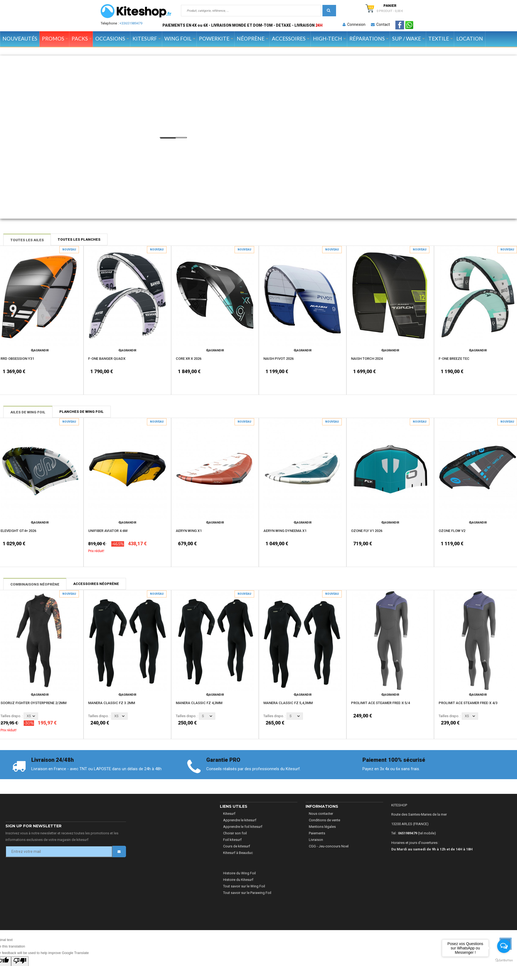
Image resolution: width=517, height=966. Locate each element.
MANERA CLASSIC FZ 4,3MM (199, 703)
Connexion (354, 24)
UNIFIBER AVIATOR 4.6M (107, 531)
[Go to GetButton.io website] (504, 960)
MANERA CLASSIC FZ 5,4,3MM (288, 703)
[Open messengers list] (504, 946)
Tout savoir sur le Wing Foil (244, 886)
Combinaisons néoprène (34, 584)
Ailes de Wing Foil (27, 412)
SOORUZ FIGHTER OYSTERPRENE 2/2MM (33, 703)
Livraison (316, 840)
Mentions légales (322, 827)
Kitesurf (229, 814)
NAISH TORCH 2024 (367, 359)
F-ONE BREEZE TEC (454, 359)
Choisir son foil (235, 833)
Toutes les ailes (27, 240)
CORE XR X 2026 (188, 359)
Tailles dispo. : (12, 716)
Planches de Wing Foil (81, 412)
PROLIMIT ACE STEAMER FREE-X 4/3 (468, 703)
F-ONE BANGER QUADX (106, 359)
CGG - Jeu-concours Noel (329, 846)
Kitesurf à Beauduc (238, 853)
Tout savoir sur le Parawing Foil (247, 893)
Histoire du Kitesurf (238, 880)
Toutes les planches (79, 239)
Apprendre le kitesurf (239, 820)
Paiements (317, 833)
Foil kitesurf (232, 840)
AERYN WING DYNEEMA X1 (284, 531)
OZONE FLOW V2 (452, 531)
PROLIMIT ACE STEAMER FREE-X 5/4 (380, 703)
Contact (380, 24)
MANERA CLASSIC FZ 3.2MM (111, 703)
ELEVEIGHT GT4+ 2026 (18, 531)
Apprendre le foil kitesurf (242, 827)
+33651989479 (130, 23)
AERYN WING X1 (189, 531)
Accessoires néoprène (96, 584)
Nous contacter (321, 814)
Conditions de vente (324, 820)
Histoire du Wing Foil (239, 873)
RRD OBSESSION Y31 (17, 359)
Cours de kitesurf (236, 846)
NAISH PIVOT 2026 (278, 359)
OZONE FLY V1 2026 (366, 531)
